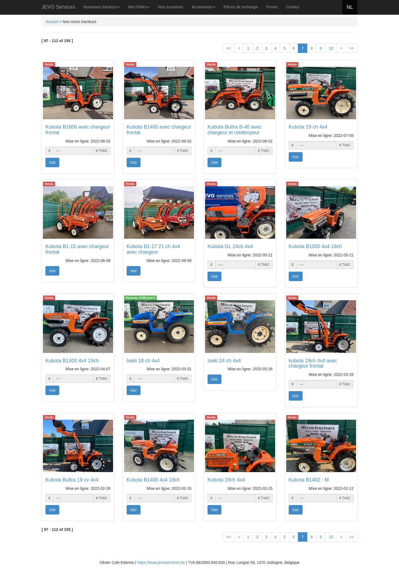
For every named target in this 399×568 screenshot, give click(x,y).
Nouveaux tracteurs (101, 7)
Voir (52, 162)
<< (228, 48)
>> (351, 48)
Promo (271, 7)
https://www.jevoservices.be (161, 562)
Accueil (52, 21)
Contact (292, 7)
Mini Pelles (139, 7)
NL (350, 7)
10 (331, 48)
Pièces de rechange (241, 7)
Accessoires (203, 7)
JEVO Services (58, 7)
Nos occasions (170, 7)
